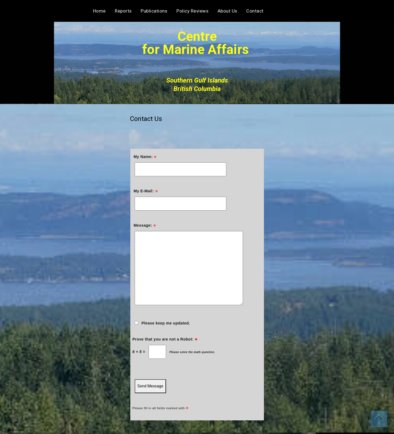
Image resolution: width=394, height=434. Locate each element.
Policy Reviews (192, 11)
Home (99, 11)
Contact (315, 11)
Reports (123, 11)
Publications (154, 11)
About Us (227, 11)
